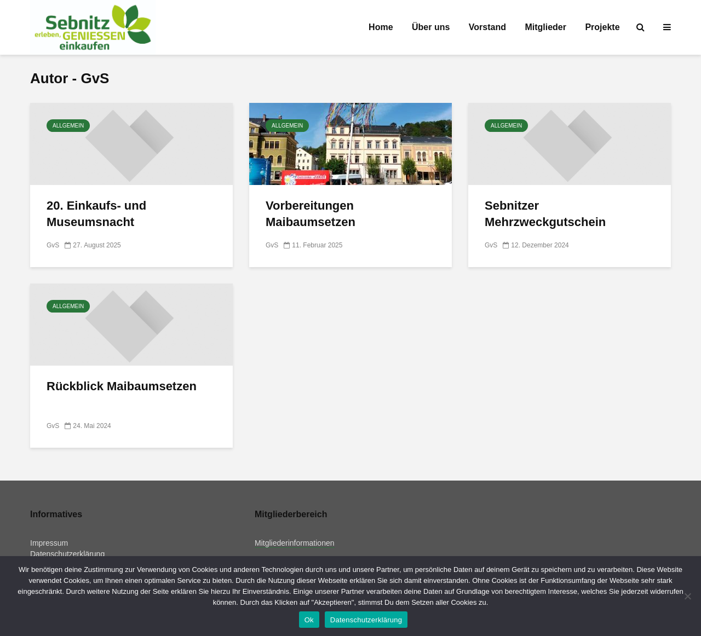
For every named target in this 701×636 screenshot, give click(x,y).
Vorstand (487, 27)
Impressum (49, 543)
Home (381, 27)
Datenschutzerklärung (67, 554)
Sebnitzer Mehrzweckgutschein (545, 214)
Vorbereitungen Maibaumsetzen (310, 214)
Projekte (602, 27)
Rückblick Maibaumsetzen (122, 386)
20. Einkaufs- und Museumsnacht (96, 214)
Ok (309, 620)
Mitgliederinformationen (295, 543)
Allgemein (68, 126)
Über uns (431, 27)
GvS (53, 245)
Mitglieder (545, 27)
